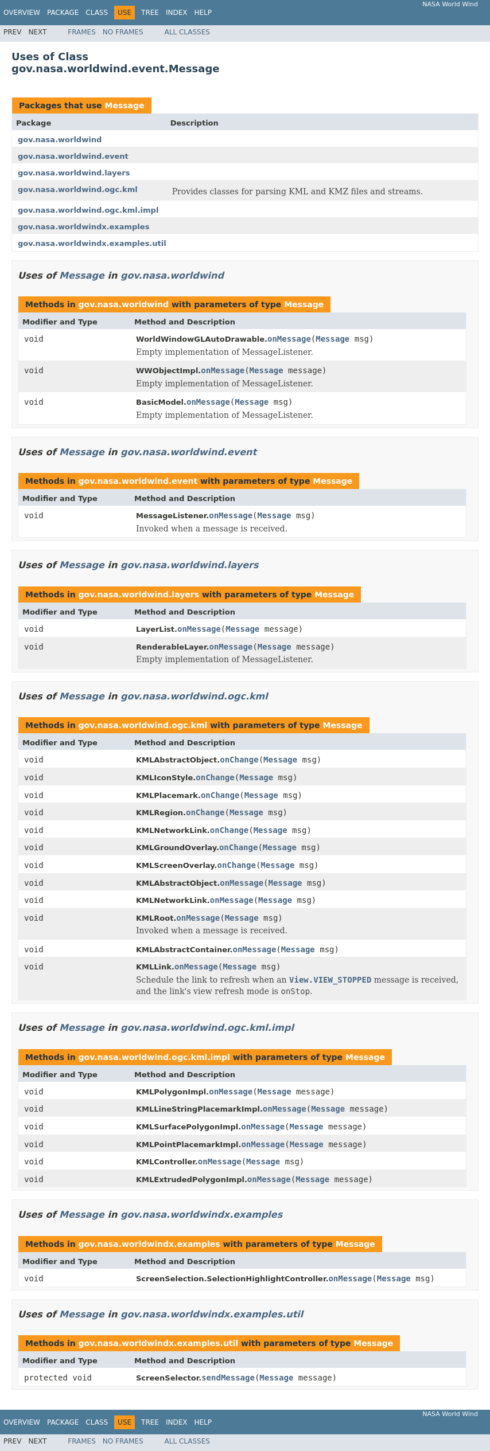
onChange (239, 759)
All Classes (187, 32)
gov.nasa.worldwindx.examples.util (92, 243)
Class (96, 13)
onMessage (289, 338)
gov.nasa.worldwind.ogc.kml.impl (88, 210)
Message (124, 105)
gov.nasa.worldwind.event (73, 156)
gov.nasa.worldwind (60, 139)
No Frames (123, 32)
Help (203, 13)
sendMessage (228, 1377)
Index (177, 13)
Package (63, 13)
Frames (82, 32)
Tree (150, 13)
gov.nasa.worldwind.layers (74, 173)
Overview (21, 13)
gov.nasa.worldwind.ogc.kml (78, 189)
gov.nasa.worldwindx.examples (83, 226)
